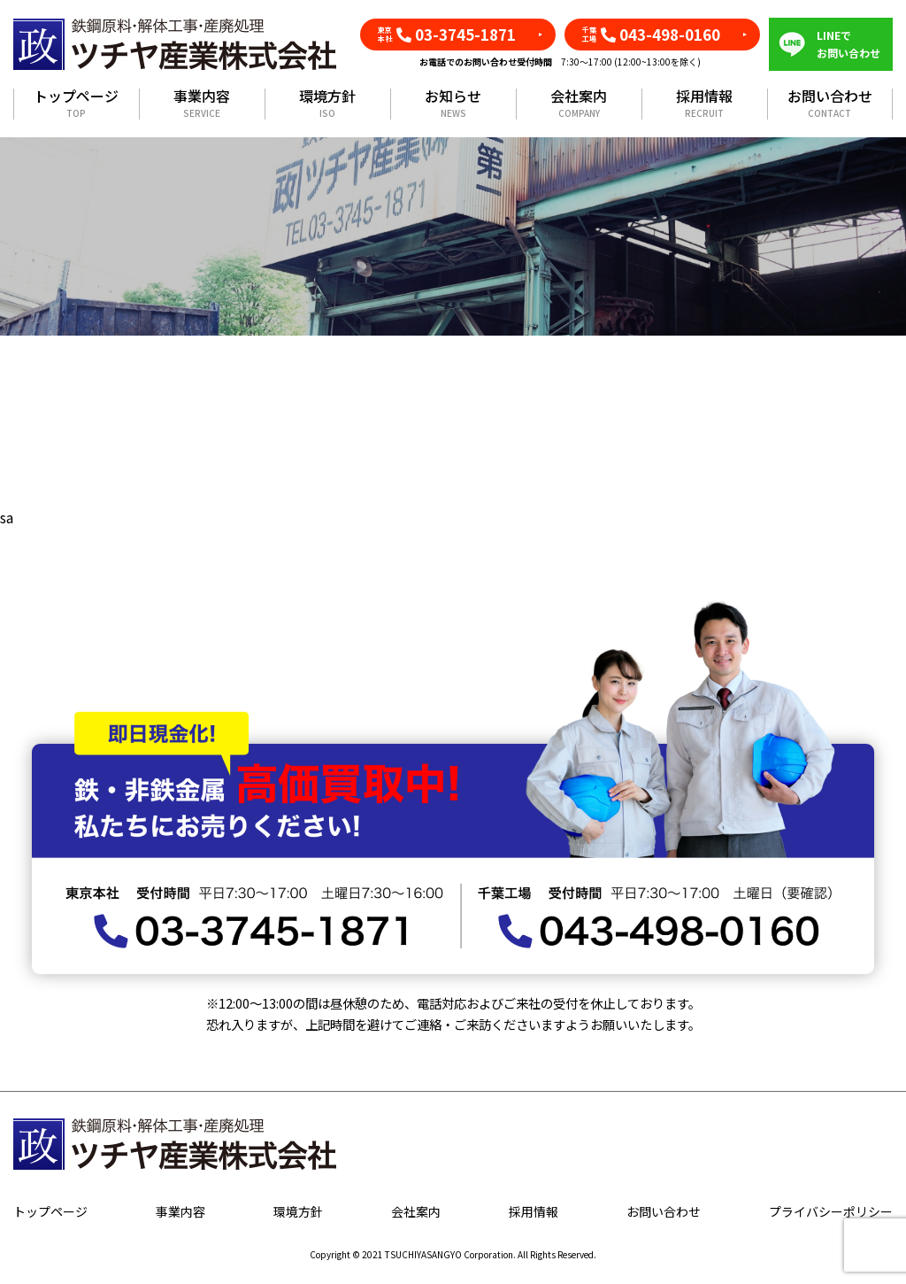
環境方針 (327, 104)
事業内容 (201, 104)
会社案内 (578, 104)
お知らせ (453, 104)
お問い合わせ (829, 104)
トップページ (76, 104)
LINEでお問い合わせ (848, 43)
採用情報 (704, 104)
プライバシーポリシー (831, 1211)
